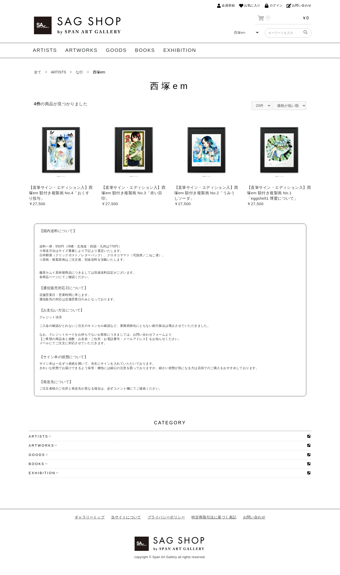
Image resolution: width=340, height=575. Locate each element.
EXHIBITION (179, 50)
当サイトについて (126, 517)
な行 (79, 72)
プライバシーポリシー (166, 517)
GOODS (116, 50)
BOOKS (145, 50)
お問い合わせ (254, 517)
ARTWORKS (81, 50)
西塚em (99, 72)
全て (37, 72)
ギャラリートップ (90, 517)
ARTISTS (45, 50)
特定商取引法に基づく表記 (213, 517)
